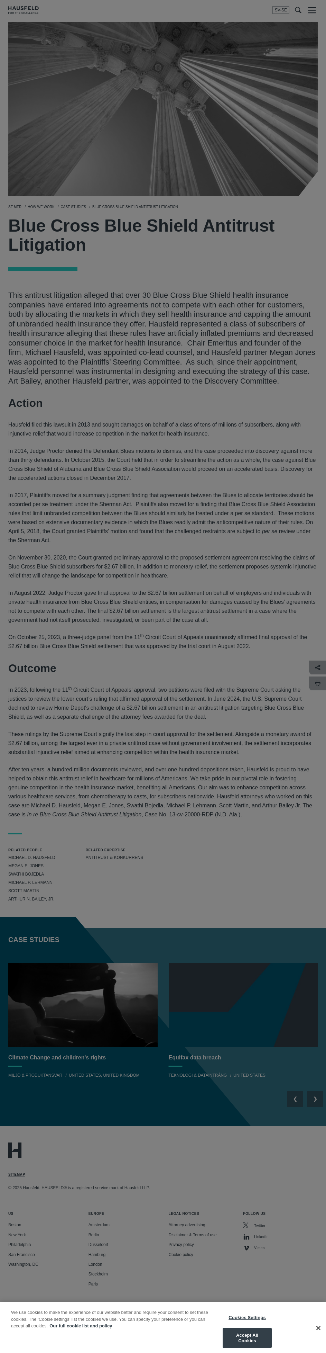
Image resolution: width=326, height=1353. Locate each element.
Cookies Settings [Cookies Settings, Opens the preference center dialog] (247, 1322)
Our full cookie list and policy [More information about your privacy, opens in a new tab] (80, 1330)
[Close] (318, 1333)
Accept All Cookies (247, 1342)
